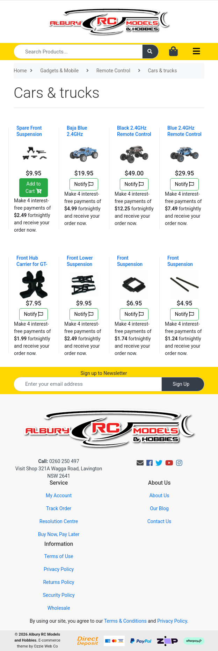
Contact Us (159, 521)
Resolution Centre (58, 521)
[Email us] (140, 463)
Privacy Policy (59, 569)
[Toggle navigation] (196, 51)
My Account (59, 495)
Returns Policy (58, 582)
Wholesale (59, 608)
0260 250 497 (58, 461)
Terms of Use (58, 556)
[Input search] (78, 51)
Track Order (58, 508)
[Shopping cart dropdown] (173, 51)
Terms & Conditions (125, 621)
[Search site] (150, 51)
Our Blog (159, 508)
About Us (159, 495)
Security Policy (58, 595)
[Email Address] (88, 384)
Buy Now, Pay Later (59, 534)
